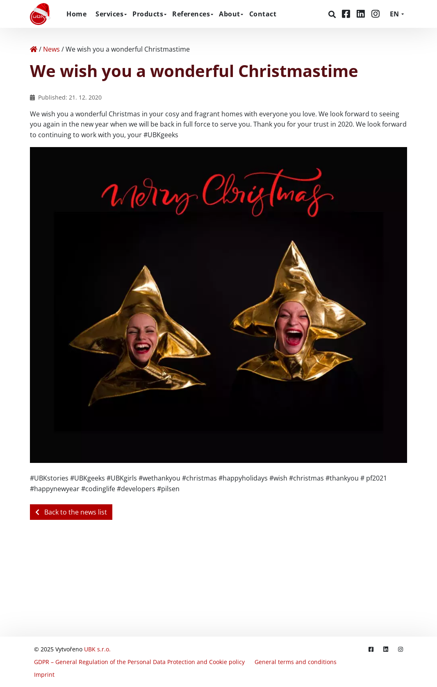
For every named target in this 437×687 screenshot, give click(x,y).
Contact (263, 13)
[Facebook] (347, 13)
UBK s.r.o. (97, 649)
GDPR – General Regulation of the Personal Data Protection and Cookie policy (139, 662)
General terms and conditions (296, 662)
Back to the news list (71, 512)
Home (76, 13)
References (191, 13)
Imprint (44, 674)
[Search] (333, 14)
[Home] (33, 49)
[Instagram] (375, 13)
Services (109, 13)
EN (394, 13)
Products (147, 13)
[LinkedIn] (362, 13)
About (229, 13)
